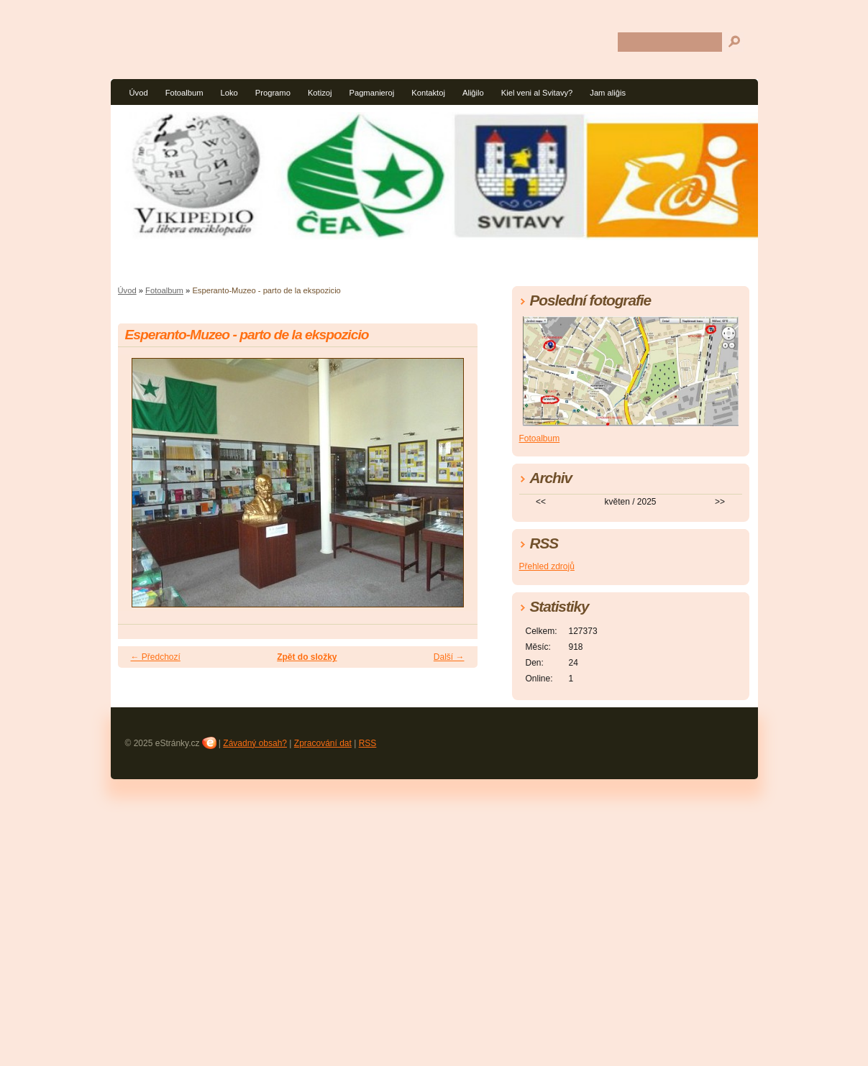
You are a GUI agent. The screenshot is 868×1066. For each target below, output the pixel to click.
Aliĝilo (473, 92)
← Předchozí (156, 657)
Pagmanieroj (371, 92)
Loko (228, 92)
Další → (449, 657)
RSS (368, 743)
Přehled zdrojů (547, 566)
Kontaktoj (428, 92)
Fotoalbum (184, 92)
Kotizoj (320, 92)
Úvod (138, 92)
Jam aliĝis (608, 92)
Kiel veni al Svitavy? (537, 92)
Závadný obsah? (255, 743)
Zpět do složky (307, 657)
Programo (273, 92)
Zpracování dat (323, 743)
